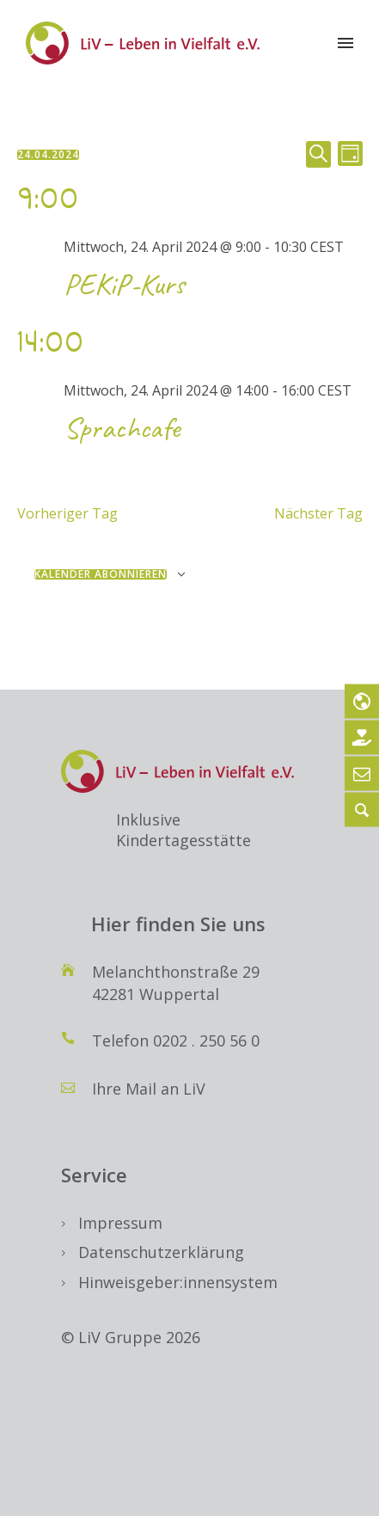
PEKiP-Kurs (124, 284)
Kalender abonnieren (100, 574)
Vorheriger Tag (67, 513)
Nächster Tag (318, 513)
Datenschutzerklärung (161, 1252)
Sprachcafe (122, 427)
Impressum (120, 1222)
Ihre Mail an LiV (148, 1088)
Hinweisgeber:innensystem (178, 1282)
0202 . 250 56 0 (206, 1040)
